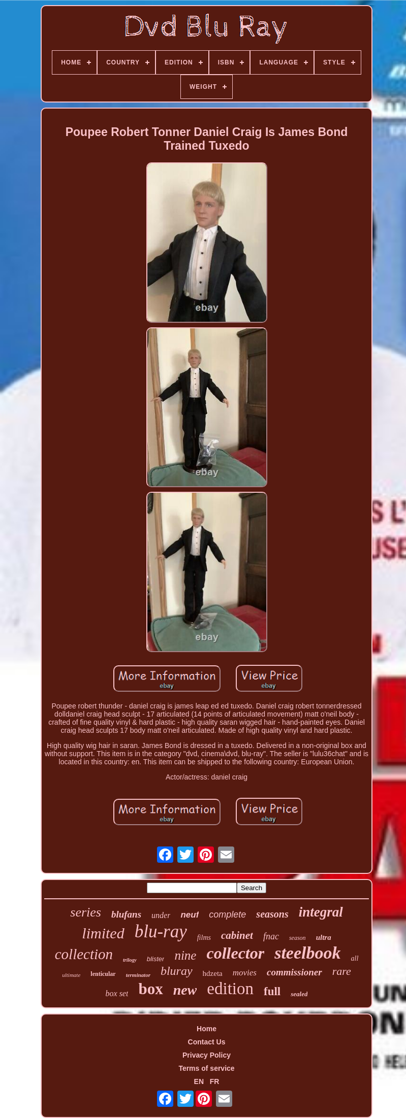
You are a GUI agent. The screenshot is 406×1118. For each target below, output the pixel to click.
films (204, 937)
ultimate (71, 975)
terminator (138, 975)
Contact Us (207, 1042)
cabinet (237, 935)
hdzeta (213, 973)
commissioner (294, 972)
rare (341, 971)
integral (321, 912)
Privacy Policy (206, 1055)
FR (215, 1081)
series (85, 912)
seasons (272, 914)
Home (206, 1029)
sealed (299, 994)
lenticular (102, 973)
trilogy (130, 960)
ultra (323, 937)
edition (230, 988)
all (355, 958)
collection (84, 954)
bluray (177, 970)
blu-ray (161, 931)
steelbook (307, 952)
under (160, 915)
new (185, 990)
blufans (126, 914)
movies (245, 972)
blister (156, 959)
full (272, 991)
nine (185, 955)
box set (117, 993)
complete (227, 914)
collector (235, 953)
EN (199, 1081)
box (150, 989)
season (297, 937)
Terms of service (206, 1068)
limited (103, 933)
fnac (271, 936)
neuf (189, 915)
